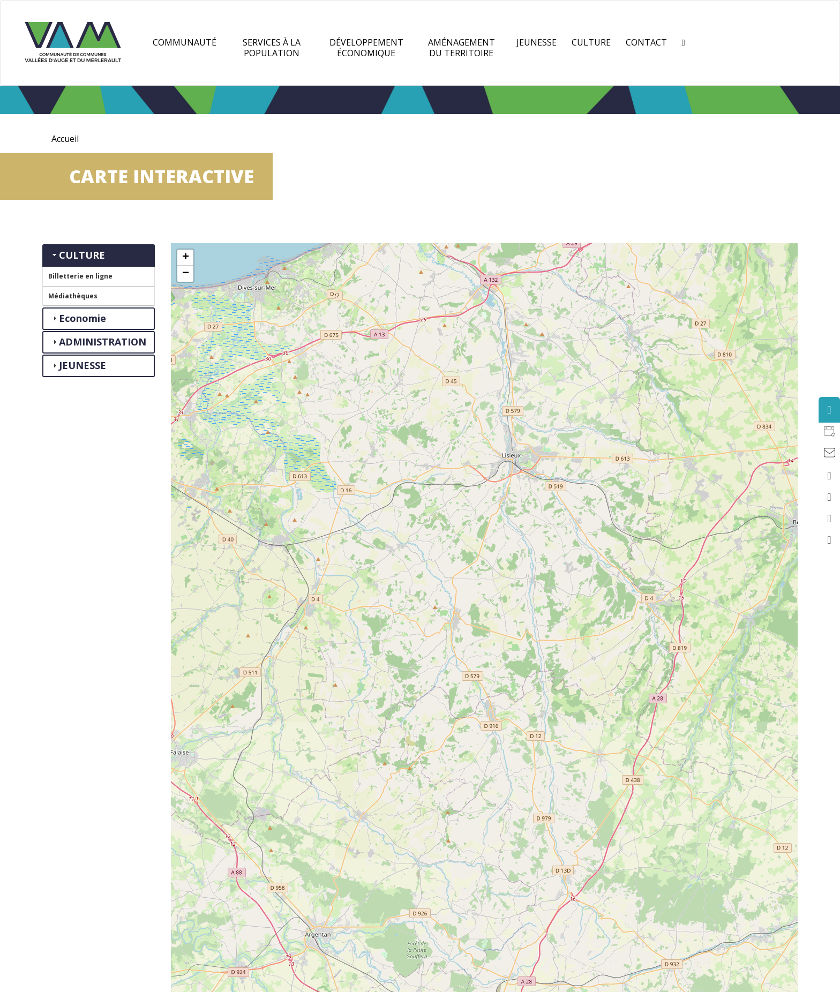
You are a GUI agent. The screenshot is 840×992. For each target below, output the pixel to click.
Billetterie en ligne (80, 276)
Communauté (184, 42)
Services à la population (272, 47)
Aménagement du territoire (461, 47)
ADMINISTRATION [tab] (98, 341)
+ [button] (185, 258)
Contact (646, 42)
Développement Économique (366, 47)
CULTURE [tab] (77, 255)
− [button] (185, 274)
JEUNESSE (536, 42)
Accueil (65, 139)
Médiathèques (73, 295)
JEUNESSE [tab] (78, 365)
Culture (591, 42)
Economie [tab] (78, 318)
